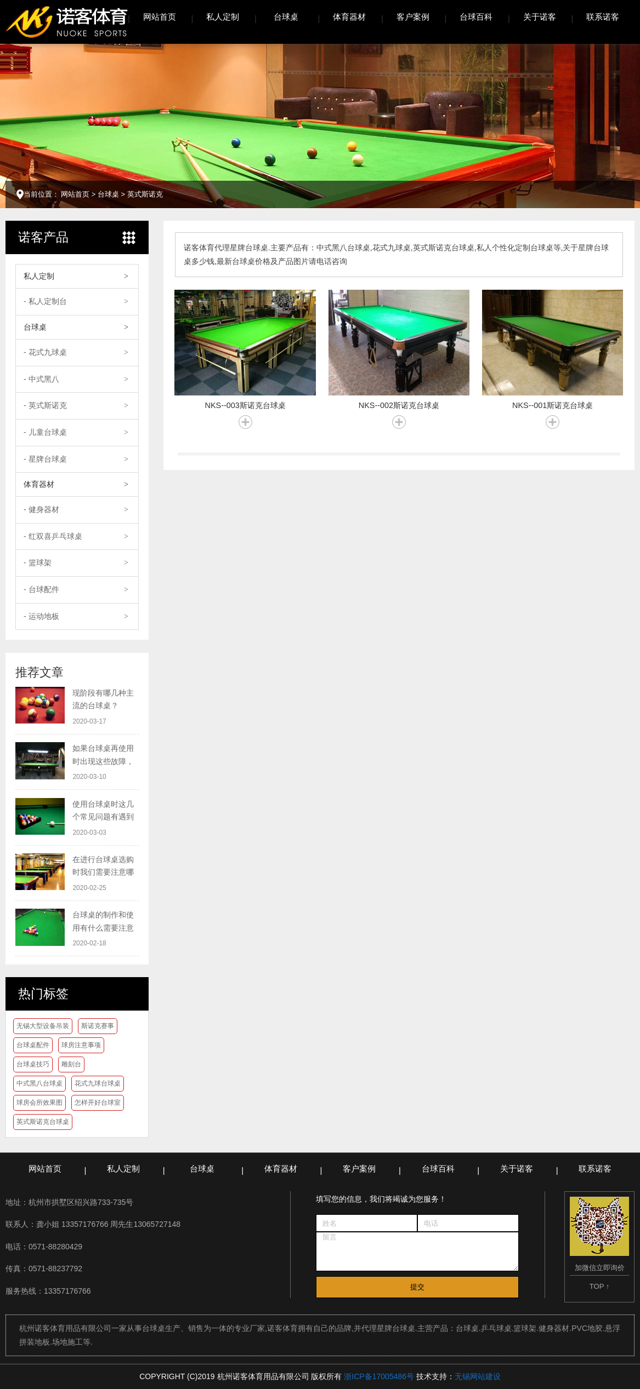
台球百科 (476, 16)
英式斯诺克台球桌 (42, 1122)
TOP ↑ (599, 1286)
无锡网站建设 (478, 1376)
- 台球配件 (41, 589)
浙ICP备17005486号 (379, 1376)
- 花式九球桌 (45, 352)
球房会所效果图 (39, 1102)
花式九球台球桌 (98, 1083)
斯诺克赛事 (97, 1026)
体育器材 (349, 16)
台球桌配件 (32, 1045)
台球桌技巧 (32, 1064)
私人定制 (222, 16)
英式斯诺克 (145, 194)
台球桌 (286, 16)
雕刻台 (71, 1064)
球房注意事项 (81, 1045)
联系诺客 (602, 16)
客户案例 (413, 16)
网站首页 (159, 16)
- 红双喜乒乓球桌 (53, 536)
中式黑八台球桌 (39, 1083)
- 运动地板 (41, 616)
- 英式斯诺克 (45, 405)
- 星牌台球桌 (45, 459)
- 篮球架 (38, 562)
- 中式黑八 (41, 379)
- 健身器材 (41, 509)
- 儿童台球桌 (45, 432)
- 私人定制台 (45, 301)
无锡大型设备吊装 (42, 1026)
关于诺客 (539, 16)
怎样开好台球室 (98, 1102)
